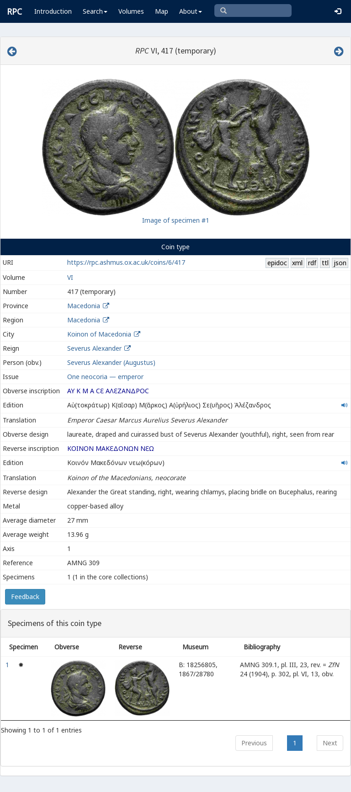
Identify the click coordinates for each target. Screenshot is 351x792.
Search (95, 11)
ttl (325, 262)
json (340, 262)
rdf (312, 262)
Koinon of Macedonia (99, 334)
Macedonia (83, 305)
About (190, 11)
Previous (254, 742)
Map (161, 11)
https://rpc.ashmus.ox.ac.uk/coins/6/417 (126, 262)
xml (297, 262)
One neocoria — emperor (105, 376)
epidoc (277, 262)
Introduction (53, 11)
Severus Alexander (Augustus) (111, 362)
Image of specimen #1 (175, 220)
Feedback (25, 596)
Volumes (131, 11)
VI (70, 277)
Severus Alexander (94, 348)
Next (330, 742)
